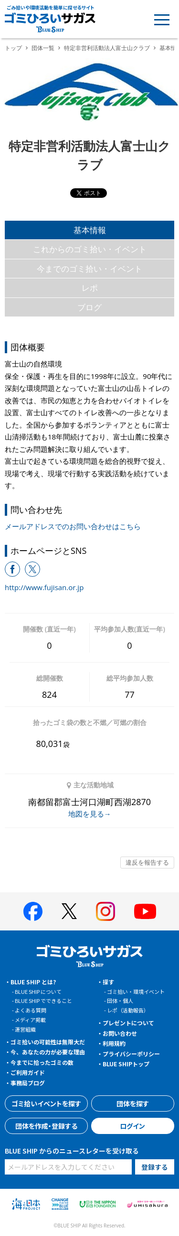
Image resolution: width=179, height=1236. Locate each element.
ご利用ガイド (28, 1072)
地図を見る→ (89, 813)
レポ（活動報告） (128, 1010)
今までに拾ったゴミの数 (42, 1062)
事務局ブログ (28, 1083)
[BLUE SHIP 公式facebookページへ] (32, 911)
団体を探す (132, 1103)
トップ (13, 48)
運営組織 (25, 1029)
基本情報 (90, 230)
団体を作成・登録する (46, 1126)
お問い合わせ (120, 1033)
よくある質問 (30, 1010)
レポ (90, 287)
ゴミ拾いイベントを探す (46, 1103)
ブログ (89, 307)
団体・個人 (120, 1000)
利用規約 (114, 1043)
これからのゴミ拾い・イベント (90, 249)
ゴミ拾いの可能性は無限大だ (48, 1042)
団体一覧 (43, 48)
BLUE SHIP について (38, 991)
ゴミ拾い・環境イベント (136, 991)
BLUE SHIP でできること (43, 1000)
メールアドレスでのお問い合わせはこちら (73, 526)
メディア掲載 (30, 1019)
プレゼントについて (128, 1023)
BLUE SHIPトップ (126, 1064)
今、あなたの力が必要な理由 (48, 1052)
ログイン (132, 1126)
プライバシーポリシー (131, 1054)
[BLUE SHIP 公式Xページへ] (69, 911)
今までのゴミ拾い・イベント (89, 268)
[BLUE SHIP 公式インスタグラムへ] (105, 911)
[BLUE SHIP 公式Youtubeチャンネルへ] (145, 911)
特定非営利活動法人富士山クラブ (107, 48)
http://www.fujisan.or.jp (44, 587)
